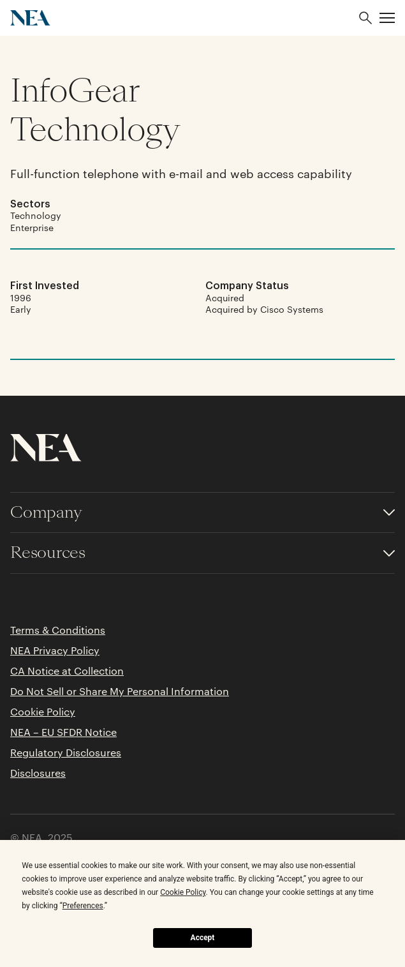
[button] (387, 18)
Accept (203, 937)
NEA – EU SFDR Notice (63, 732)
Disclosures (38, 773)
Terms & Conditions (57, 630)
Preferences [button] (83, 905)
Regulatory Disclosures (65, 752)
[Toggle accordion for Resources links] (202, 553)
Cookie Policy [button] (182, 892)
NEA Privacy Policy (54, 650)
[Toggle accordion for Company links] (202, 513)
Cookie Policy (42, 712)
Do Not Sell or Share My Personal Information (119, 691)
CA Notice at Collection (67, 671)
